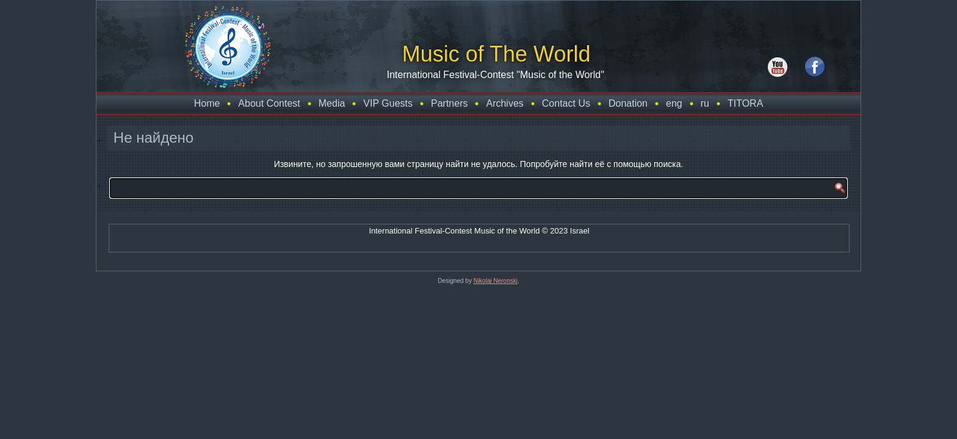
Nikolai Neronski (496, 280)
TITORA (745, 103)
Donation (628, 103)
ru (705, 103)
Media (332, 103)
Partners (449, 103)
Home (207, 103)
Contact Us (566, 103)
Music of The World (485, 53)
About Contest (269, 103)
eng (674, 103)
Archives (504, 103)
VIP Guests (388, 103)
